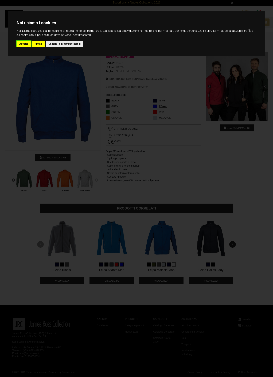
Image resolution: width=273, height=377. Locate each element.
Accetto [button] (23, 43)
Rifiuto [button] (38, 43)
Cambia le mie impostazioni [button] (64, 43)
